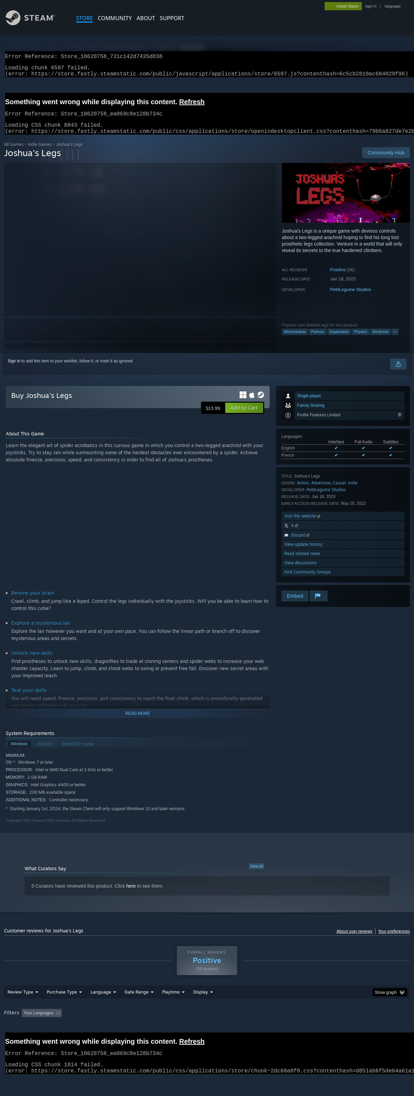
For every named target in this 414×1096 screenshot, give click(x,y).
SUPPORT (172, 18)
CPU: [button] (301, 1030)
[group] (207, 1031)
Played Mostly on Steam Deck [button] (209, 1030)
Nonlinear (380, 340)
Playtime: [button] (160, 1030)
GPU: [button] (324, 1030)
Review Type (20, 1009)
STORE (84, 18)
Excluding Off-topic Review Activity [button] (107, 1030)
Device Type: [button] (354, 1030)
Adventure (321, 491)
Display (200, 1009)
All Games (14, 152)
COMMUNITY (115, 18)
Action (303, 491)
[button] (244, 416)
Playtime (171, 1009)
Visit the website (303, 524)
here (131, 894)
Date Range (136, 1009)
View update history (303, 552)
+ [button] (395, 340)
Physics (360, 340)
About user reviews (354, 939)
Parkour (318, 340)
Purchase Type (62, 1009)
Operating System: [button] (266, 1030)
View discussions (300, 570)
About (146, 18)
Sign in (14, 369)
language (393, 6)
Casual (339, 491)
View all (256, 874)
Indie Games (40, 152)
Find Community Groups (307, 580)
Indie (352, 491)
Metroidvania (295, 340)
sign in (370, 6)
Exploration (339, 340)
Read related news (302, 561)
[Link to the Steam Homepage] (35, 23)
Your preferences (394, 939)
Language (100, 1009)
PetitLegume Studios (350, 297)
